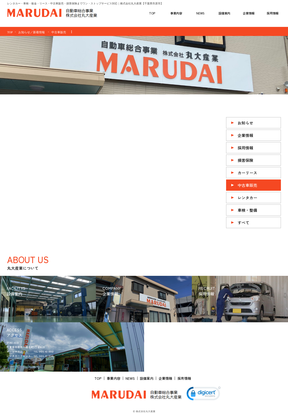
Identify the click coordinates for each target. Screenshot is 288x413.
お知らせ (245, 123)
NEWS (130, 378)
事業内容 (113, 378)
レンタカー (247, 198)
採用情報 (245, 148)
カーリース (247, 173)
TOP (9, 32)
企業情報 (245, 135)
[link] (203, 394)
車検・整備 (247, 210)
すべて (243, 222)
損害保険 (245, 160)
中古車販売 (58, 32)
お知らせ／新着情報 (31, 32)
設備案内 (146, 378)
